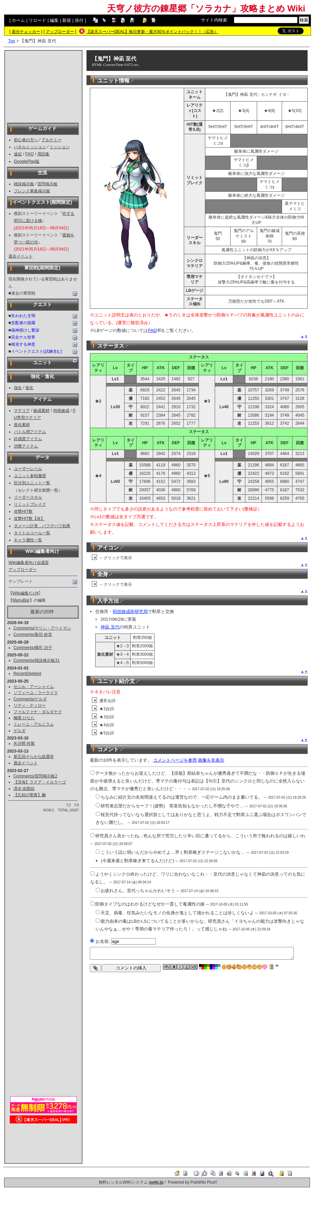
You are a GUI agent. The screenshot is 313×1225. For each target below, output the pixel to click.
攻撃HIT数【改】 (29, 518)
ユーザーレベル (28, 468)
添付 (79, 20)
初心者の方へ (26, 140)
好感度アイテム (28, 438)
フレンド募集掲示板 (32, 191)
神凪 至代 (110, 626)
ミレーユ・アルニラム (33, 724)
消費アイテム (26, 446)
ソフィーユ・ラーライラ (35, 692)
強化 (18, 387)
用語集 (43, 154)
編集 (54, 20)
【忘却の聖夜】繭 (29, 795)
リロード (37, 20)
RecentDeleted (27, 673)
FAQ (29, 154)
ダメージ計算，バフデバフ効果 (42, 526)
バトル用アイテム (30, 431)
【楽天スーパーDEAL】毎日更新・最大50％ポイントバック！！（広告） (152, 31)
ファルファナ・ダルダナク (37, 712)
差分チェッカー (26, 31)
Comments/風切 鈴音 (32, 634)
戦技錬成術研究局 (130, 611)
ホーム (18, 20)
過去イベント (20, 256)
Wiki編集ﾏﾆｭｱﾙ (25, 593)
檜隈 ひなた (24, 718)
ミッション (59, 147)
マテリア (22, 410)
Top (11, 40)
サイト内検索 (214, 20)
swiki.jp (156, 1182)
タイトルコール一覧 (32, 533)
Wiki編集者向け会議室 (28, 562)
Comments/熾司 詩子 (32, 647)
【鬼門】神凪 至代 (114, 59)
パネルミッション (30, 147)
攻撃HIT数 (23, 511)
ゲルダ (19, 730)
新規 (66, 20)
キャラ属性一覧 (28, 540)
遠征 (18, 154)
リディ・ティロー (29, 705)
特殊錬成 (61, 410)
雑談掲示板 (24, 184)
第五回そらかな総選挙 (33, 756)
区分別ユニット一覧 (32, 483)
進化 (29, 387)
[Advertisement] (43, 86)
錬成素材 (41, 410)
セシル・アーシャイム (33, 686)
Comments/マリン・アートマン (42, 628)
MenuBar (21, 600)
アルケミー (51, 140)
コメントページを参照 (175, 760)
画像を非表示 (211, 760)
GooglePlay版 (26, 161)
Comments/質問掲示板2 (35, 776)
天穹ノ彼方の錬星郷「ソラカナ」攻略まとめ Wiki (206, 8)
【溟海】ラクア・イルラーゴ (39, 782)
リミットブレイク (30, 504)
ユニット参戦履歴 (30, 475)
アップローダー (60, 31)
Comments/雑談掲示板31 (36, 660)
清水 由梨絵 (24, 788)
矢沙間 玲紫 (24, 743)
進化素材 (22, 424)
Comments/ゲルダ (30, 699)
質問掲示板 (47, 184)
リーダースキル (28, 497)
